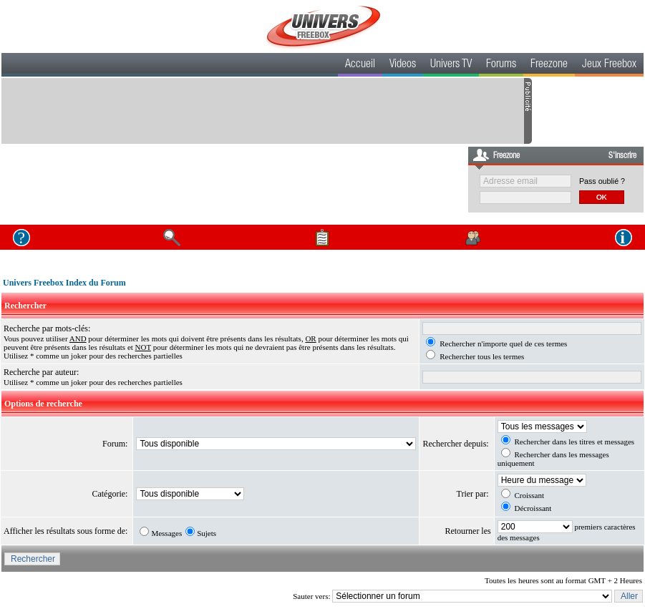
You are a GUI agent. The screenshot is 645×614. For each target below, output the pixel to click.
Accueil (360, 65)
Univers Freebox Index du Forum (64, 283)
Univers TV (451, 65)
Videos (402, 65)
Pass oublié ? (602, 181)
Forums (501, 65)
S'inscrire (622, 156)
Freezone (549, 65)
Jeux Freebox (609, 65)
